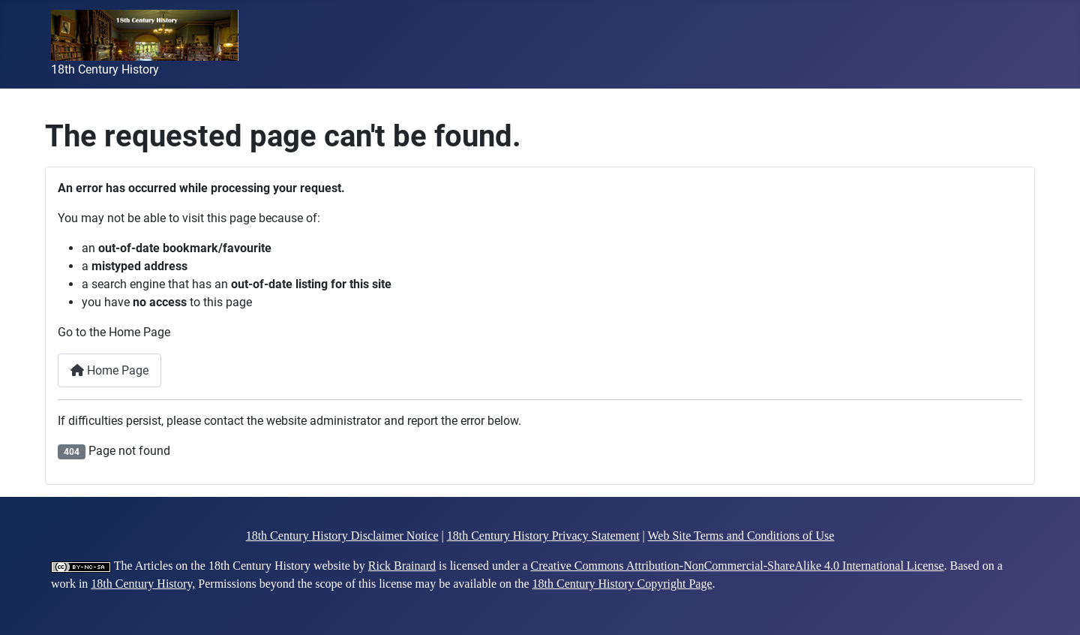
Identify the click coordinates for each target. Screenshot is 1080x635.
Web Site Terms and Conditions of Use (741, 535)
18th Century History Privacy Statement (543, 535)
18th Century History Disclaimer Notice (342, 535)
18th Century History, (143, 583)
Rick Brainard (402, 565)
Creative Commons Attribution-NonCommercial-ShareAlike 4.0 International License (737, 565)
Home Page (109, 370)
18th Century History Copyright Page (622, 583)
